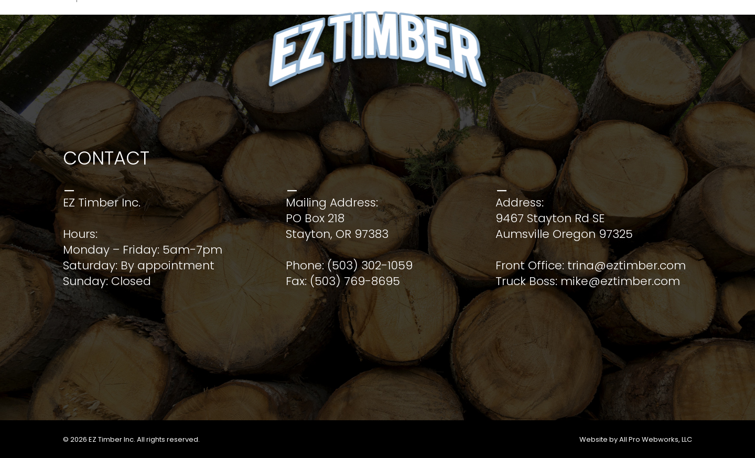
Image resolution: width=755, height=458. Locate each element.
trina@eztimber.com (626, 265)
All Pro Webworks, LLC (655, 439)
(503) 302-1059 (370, 265)
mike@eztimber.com (620, 281)
